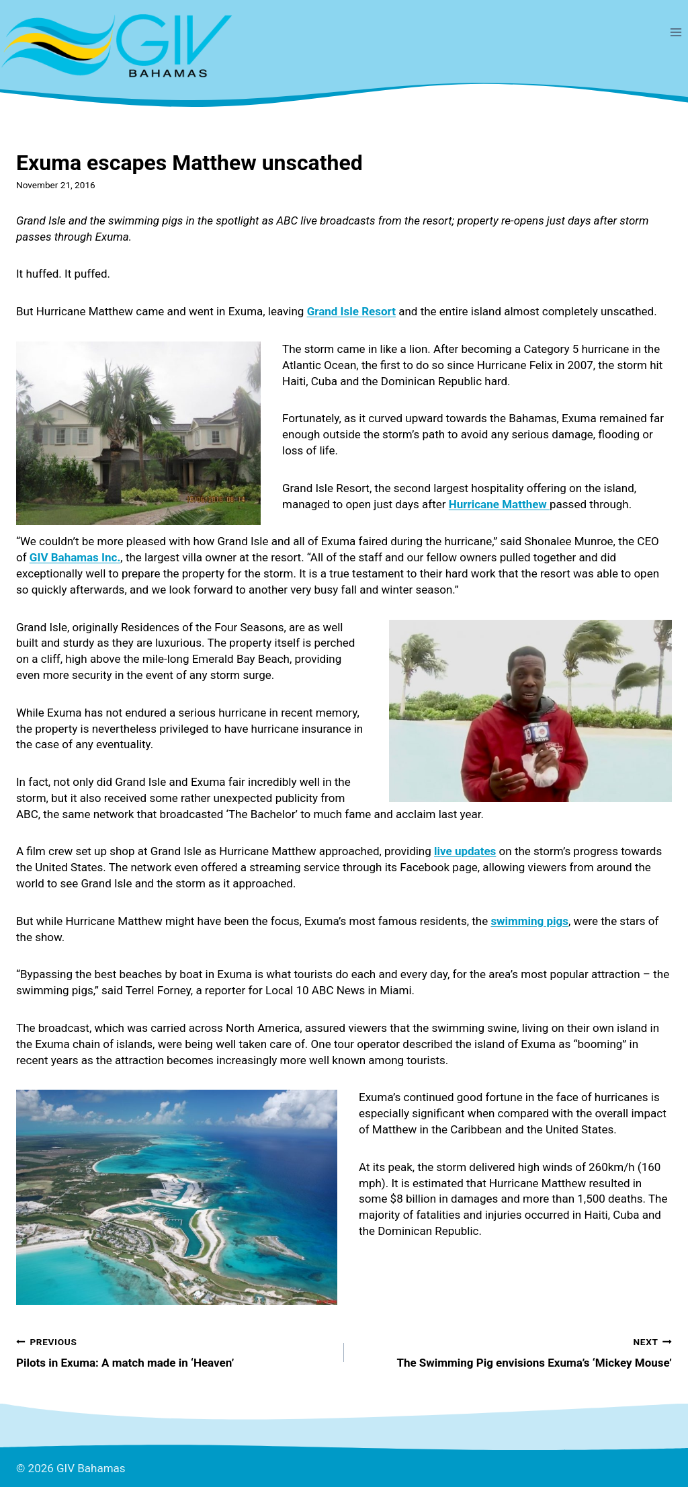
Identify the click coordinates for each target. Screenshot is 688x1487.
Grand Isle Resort (351, 311)
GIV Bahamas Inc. (75, 557)
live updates (465, 851)
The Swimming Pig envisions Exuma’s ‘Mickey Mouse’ (513, 1351)
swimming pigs (529, 921)
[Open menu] (675, 32)
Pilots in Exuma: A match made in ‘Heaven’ (174, 1351)
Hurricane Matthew (499, 504)
